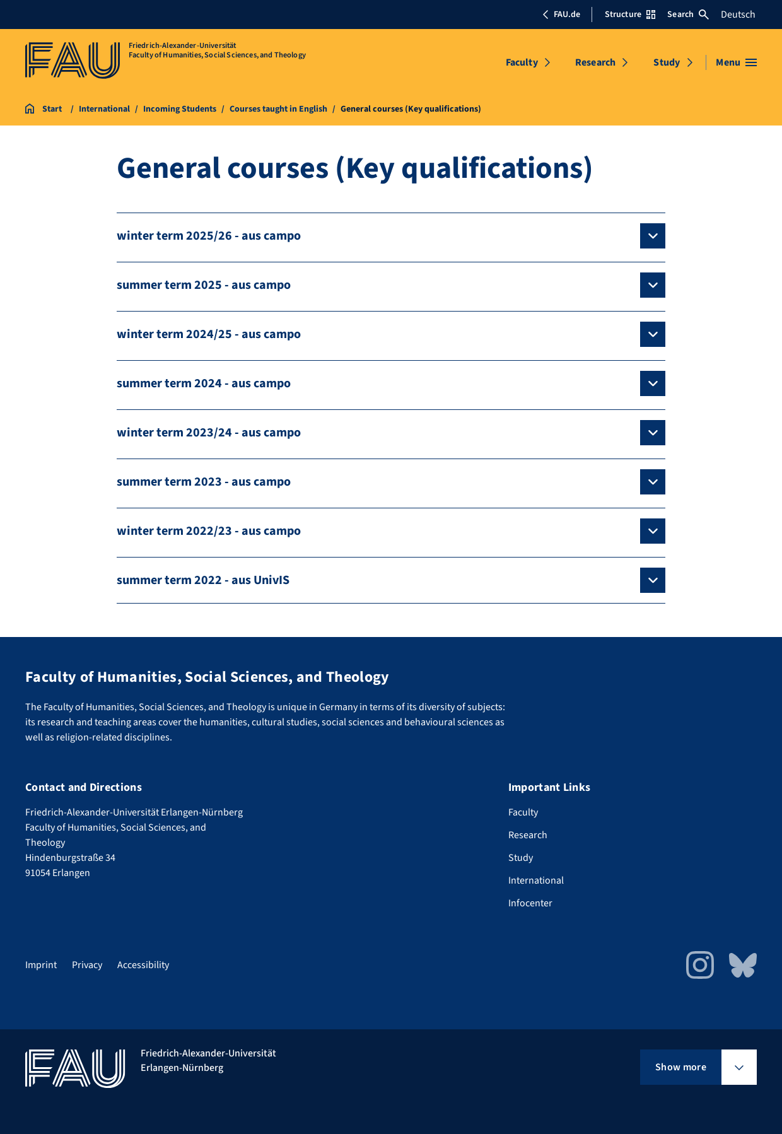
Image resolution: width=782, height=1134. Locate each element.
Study (666, 62)
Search (688, 14)
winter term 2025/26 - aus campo (209, 236)
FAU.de (561, 14)
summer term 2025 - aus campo (204, 285)
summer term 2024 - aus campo (204, 383)
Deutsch (738, 14)
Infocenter (530, 903)
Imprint (41, 965)
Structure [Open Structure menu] (630, 14)
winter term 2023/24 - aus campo (209, 432)
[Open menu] (736, 62)
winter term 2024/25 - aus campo (209, 334)
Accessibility (143, 965)
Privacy (87, 965)
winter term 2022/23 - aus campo (209, 531)
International (536, 880)
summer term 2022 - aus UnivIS (203, 580)
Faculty (522, 62)
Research (595, 62)
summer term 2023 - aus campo (204, 482)
